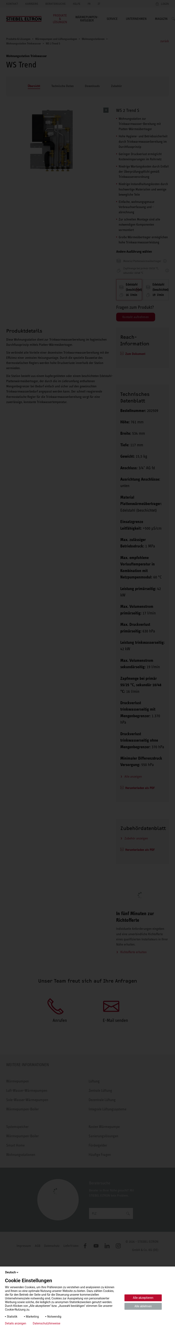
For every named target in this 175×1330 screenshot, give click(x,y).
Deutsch (12, 1272)
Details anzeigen (15, 1323)
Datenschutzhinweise (46, 1323)
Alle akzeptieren (143, 1297)
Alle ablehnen (143, 1306)
